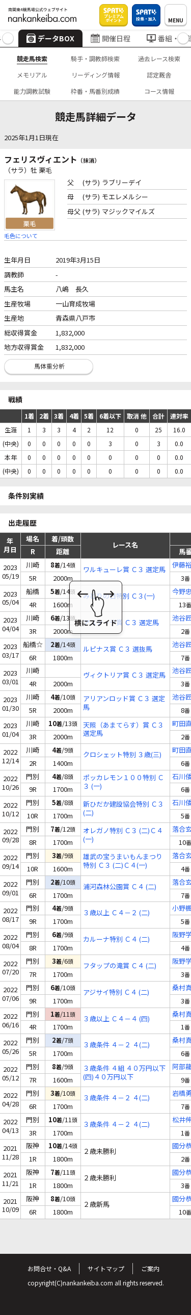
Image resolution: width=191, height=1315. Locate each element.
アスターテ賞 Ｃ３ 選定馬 (121, 622)
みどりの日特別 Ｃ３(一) (119, 596)
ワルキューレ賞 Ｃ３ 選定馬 (124, 569)
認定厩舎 (159, 74)
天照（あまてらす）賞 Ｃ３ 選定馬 (123, 729)
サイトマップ (106, 1268)
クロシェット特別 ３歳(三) (122, 755)
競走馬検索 (32, 58)
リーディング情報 (95, 74)
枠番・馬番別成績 (95, 91)
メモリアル (32, 74)
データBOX (50, 38)
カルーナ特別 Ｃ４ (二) (116, 939)
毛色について (21, 235)
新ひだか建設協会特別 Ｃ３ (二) (123, 808)
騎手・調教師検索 (95, 58)
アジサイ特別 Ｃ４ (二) (116, 992)
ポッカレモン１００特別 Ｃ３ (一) (123, 782)
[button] (8, 38)
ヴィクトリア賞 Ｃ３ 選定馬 (124, 675)
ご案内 (150, 1268)
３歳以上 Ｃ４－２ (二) (116, 913)
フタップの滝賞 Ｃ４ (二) (119, 966)
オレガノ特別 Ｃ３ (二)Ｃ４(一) (123, 835)
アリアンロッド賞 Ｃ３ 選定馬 (124, 703)
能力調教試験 (32, 91)
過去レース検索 (159, 58)
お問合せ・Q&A (49, 1268)
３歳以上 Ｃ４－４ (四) (116, 1019)
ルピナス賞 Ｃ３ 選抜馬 (117, 649)
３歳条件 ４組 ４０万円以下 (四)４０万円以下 (124, 1072)
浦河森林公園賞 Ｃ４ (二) (119, 887)
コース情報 (159, 91)
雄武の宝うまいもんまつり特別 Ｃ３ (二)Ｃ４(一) (122, 861)
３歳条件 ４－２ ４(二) (116, 1045)
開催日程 (110, 38)
